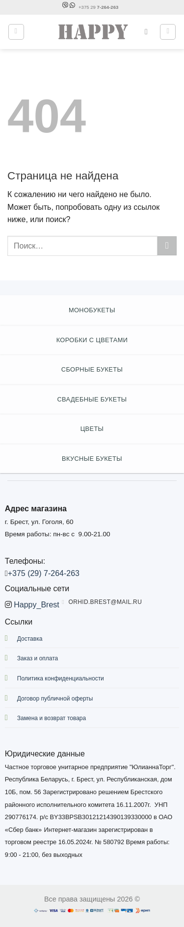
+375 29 (98, 7)
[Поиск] (149, 31)
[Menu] (16, 32)
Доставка (30, 638)
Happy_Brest (36, 605)
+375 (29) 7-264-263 (43, 573)
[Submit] (167, 245)
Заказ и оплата (37, 658)
